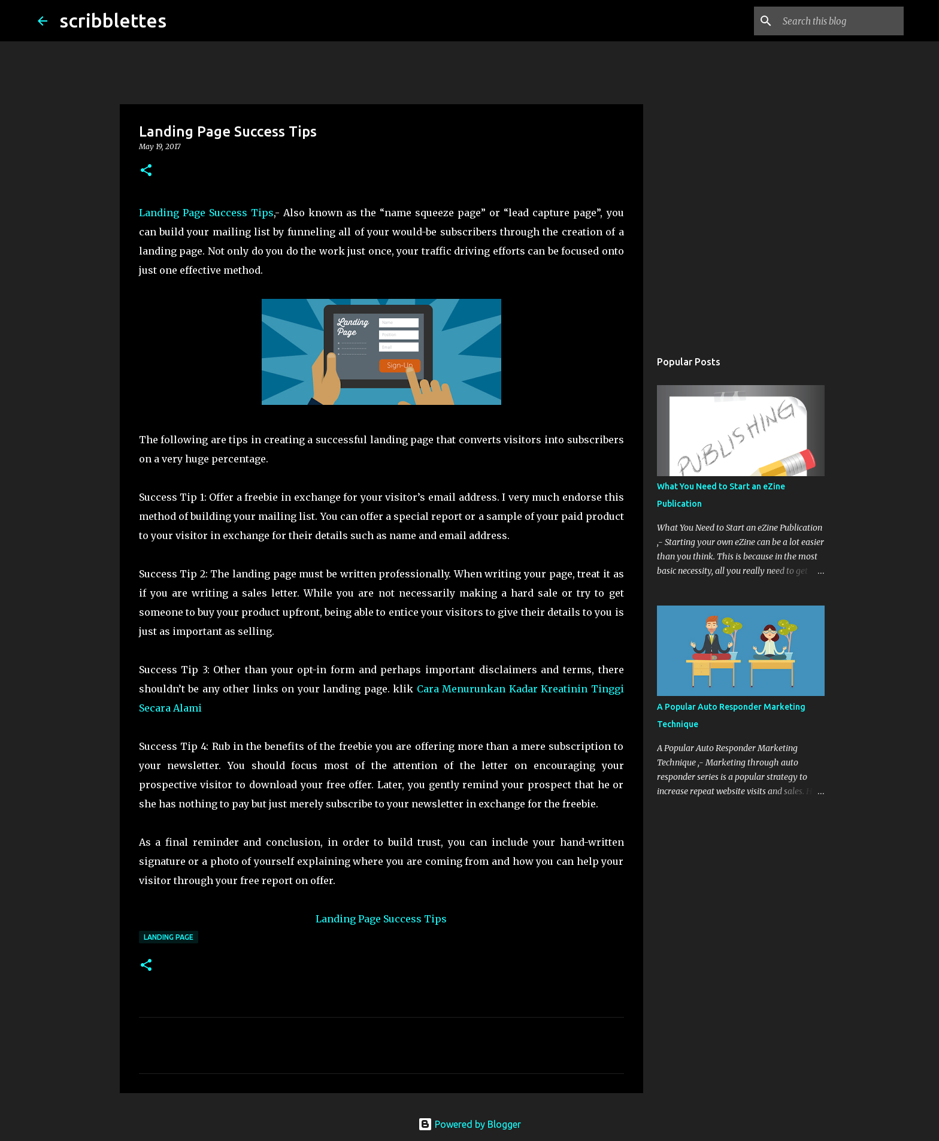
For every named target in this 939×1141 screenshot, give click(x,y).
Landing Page (168, 937)
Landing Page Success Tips (206, 213)
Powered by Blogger (469, 1124)
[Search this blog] (841, 21)
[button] (146, 171)
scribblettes (112, 20)
